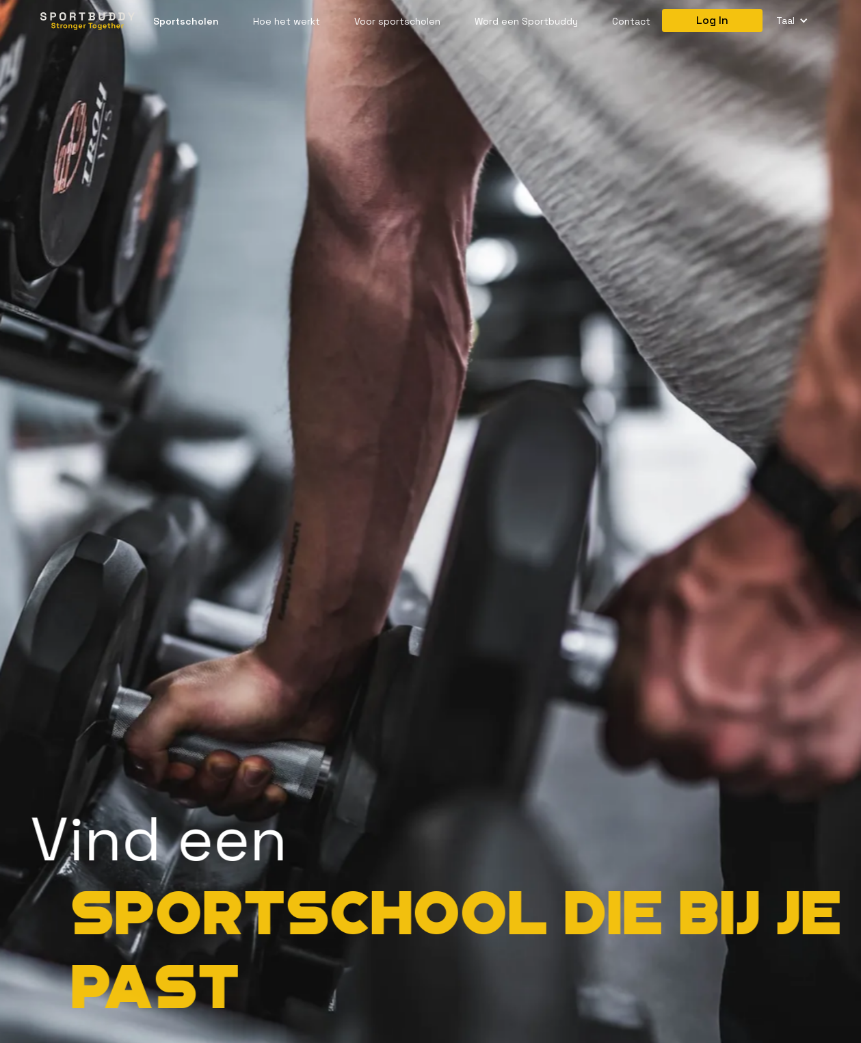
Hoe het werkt (286, 21)
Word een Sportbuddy (526, 21)
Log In (712, 20)
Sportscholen (186, 21)
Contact (631, 21)
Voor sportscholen (397, 21)
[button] (792, 20)
